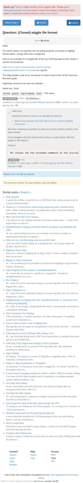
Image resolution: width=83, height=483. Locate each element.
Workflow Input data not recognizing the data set (30, 413)
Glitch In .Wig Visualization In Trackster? (26, 363)
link (21, 98)
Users (12, 458)
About (33, 455)
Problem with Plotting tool (18, 433)
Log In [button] (73, 22)
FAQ (32, 458)
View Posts (12, 22)
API (53, 461)
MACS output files (15, 423)
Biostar (40, 481)
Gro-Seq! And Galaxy (16, 383)
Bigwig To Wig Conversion (19, 260)
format (6, 93)
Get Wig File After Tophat (18, 393)
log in (13, 174)
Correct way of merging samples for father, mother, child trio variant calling (43, 373)
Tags (11, 461)
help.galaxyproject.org (14, 10)
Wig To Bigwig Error (16, 290)
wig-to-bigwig (27, 93)
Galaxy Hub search (48, 13)
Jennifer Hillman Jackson (41, 102)
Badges (13, 464)
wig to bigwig (12, 353)
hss (36, 40)
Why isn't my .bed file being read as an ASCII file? (30, 240)
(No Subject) (12, 280)
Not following (33, 98)
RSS (53, 455)
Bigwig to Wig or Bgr (16, 250)
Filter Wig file (12, 197)
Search (13, 455)
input (38, 93)
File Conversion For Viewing (20, 313)
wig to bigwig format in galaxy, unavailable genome (31, 270)
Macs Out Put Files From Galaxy (22, 217)
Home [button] (41, 22)
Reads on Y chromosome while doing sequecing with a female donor (40, 207)
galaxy (15, 93)
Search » (25, 192)
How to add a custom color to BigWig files (26, 323)
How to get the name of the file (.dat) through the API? (33, 403)
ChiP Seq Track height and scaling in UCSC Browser (32, 343)
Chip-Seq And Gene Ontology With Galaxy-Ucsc (30, 333)
